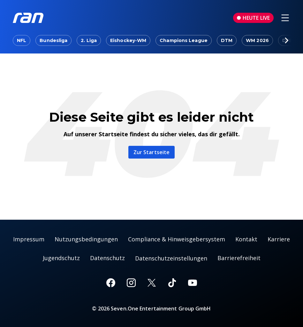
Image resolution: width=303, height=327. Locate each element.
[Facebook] (111, 283)
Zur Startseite (151, 152)
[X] (152, 283)
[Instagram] (131, 283)
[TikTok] (172, 283)
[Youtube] (192, 283)
